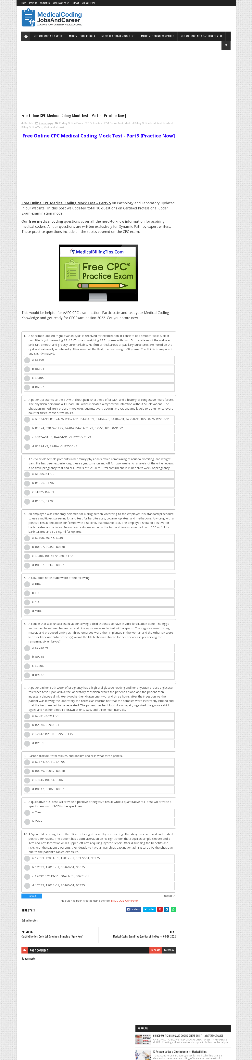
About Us (33, 3)
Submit (32, 920)
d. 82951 (38, 767)
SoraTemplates (39, 1054)
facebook (154, 974)
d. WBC (37, 630)
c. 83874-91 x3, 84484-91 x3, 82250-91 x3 (61, 452)
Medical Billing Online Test (43, 127)
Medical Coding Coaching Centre (201, 36)
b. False (37, 845)
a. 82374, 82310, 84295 (48, 786)
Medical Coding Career (48, 36)
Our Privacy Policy (61, 3)
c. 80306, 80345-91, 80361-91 (53, 575)
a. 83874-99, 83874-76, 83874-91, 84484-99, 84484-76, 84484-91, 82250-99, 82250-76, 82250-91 (94, 433)
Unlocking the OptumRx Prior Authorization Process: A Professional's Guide (207, 157)
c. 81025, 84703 (43, 512)
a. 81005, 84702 (43, 493)
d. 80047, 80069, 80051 (48, 813)
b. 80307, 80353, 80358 (48, 566)
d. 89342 (38, 694)
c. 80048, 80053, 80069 (48, 804)
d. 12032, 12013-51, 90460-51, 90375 (58, 909)
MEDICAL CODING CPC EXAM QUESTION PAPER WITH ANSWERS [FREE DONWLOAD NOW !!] (208, 115)
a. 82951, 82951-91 (45, 740)
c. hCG (36, 621)
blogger (140, 974)
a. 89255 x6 (40, 667)
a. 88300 (38, 372)
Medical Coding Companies (157, 36)
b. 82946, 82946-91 (45, 749)
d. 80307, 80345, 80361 (48, 585)
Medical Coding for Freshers (182, 229)
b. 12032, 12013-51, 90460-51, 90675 (58, 891)
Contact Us (45, 3)
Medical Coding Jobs (82, 36)
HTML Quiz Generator (117, 924)
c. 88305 (38, 390)
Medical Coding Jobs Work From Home (187, 192)
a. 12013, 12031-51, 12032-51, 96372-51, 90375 (66, 882)
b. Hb (35, 612)
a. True (37, 836)
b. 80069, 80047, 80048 (48, 795)
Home (23, 3)
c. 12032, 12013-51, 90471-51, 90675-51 (60, 900)
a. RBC (36, 603)
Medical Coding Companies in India (186, 251)
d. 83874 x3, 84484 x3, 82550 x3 (54, 461)
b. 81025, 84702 (43, 502)
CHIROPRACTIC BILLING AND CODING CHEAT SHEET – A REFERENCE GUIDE (207, 67)
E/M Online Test (113, 123)
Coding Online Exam (71, 123)
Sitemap (75, 3)
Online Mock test (70, 127)
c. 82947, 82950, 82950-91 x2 (52, 758)
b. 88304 (38, 381)
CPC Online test (93, 123)
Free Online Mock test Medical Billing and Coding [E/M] (195, 138)
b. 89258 (38, 676)
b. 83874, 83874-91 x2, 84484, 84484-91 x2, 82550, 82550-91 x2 (77, 443)
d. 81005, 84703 (43, 521)
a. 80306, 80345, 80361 (48, 557)
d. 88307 (38, 399)
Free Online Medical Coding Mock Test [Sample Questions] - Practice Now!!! (198, 211)
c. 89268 (38, 685)
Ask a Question (88, 3)
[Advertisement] (91, 84)
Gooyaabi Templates (73, 1054)
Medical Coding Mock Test (118, 36)
